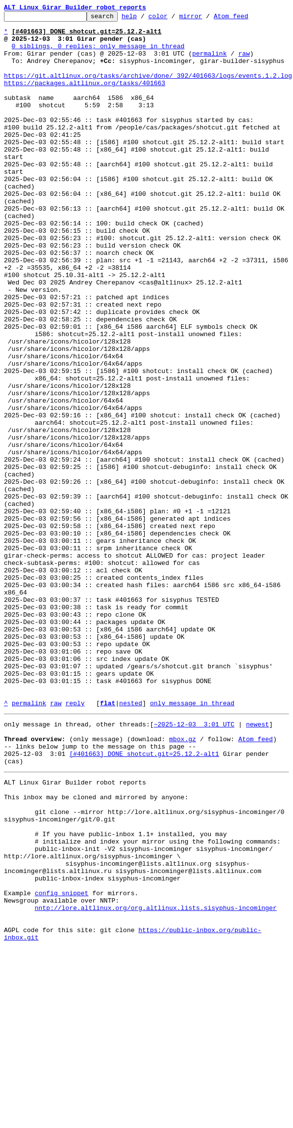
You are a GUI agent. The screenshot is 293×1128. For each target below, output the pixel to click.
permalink (209, 62)
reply (75, 841)
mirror (206, 18)
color (173, 18)
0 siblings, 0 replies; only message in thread (98, 53)
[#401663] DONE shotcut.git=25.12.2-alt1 (144, 899)
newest (257, 864)
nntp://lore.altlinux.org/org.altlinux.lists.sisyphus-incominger (155, 1081)
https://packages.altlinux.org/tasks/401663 (84, 97)
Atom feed (246, 18)
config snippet (61, 1064)
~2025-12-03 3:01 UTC (194, 864)
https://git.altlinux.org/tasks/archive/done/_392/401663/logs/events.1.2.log (148, 88)
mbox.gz (182, 881)
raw (244, 62)
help (144, 18)
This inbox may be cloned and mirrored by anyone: (96, 948)
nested (130, 841)
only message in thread (192, 841)
